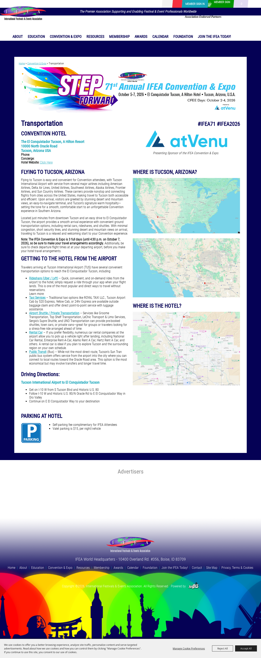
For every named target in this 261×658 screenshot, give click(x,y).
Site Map (211, 568)
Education (36, 36)
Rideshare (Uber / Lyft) (43, 278)
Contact (197, 568)
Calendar (160, 36)
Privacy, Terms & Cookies (237, 568)
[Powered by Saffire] (193, 586)
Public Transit (37, 352)
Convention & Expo (66, 36)
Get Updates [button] (177, 4)
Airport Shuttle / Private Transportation (54, 313)
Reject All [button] (222, 648)
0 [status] (241, 4)
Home (22, 63)
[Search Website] (171, 4)
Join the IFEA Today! (214, 36)
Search (166, 4)
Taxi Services (37, 298)
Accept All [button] (246, 648)
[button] (130, 90)
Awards (141, 36)
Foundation (183, 36)
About (17, 36)
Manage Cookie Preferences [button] (189, 648)
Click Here (46, 162)
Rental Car (36, 332)
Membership (119, 36)
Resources (95, 36)
